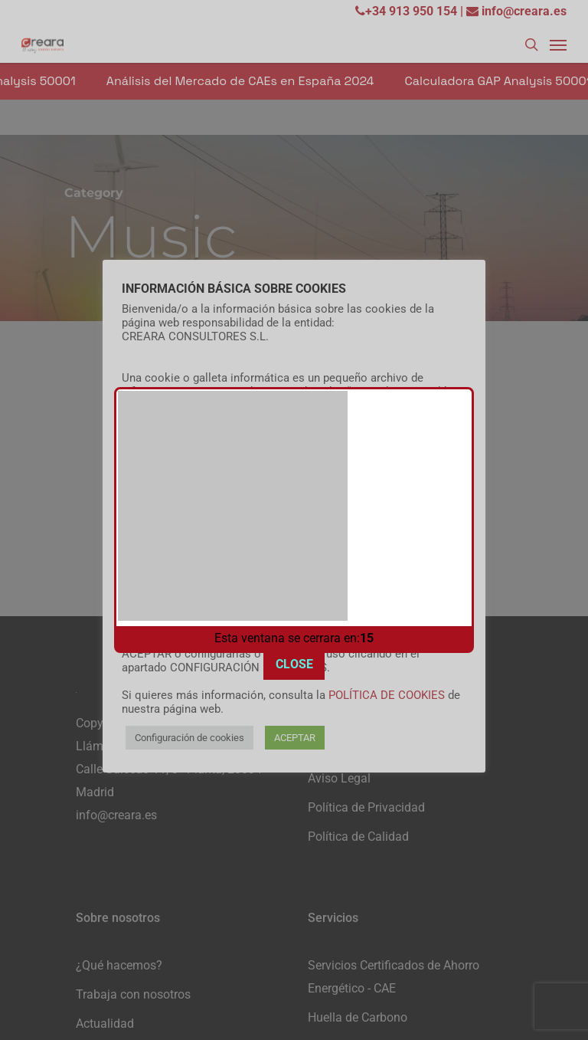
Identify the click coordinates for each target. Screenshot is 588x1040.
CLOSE (294, 626)
